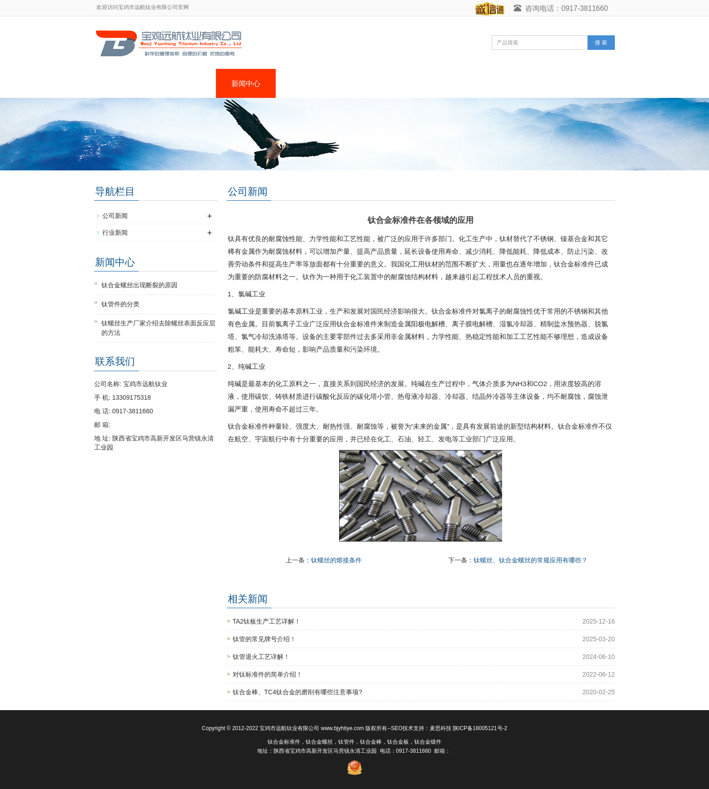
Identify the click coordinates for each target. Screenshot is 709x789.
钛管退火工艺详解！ (261, 656)
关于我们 (186, 83)
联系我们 (544, 83)
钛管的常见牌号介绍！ (264, 639)
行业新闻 (115, 232)
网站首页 (126, 83)
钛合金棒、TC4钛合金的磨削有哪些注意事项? (297, 692)
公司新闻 (115, 215)
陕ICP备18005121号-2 (480, 728)
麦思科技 (440, 728)
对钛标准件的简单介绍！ (267, 674)
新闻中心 (245, 83)
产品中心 (305, 83)
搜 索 (601, 42)
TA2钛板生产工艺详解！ (267, 621)
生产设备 (425, 83)
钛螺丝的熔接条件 (336, 560)
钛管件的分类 (120, 304)
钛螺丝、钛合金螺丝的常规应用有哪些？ (531, 560)
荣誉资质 (365, 83)
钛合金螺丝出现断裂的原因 (139, 285)
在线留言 (484, 83)
